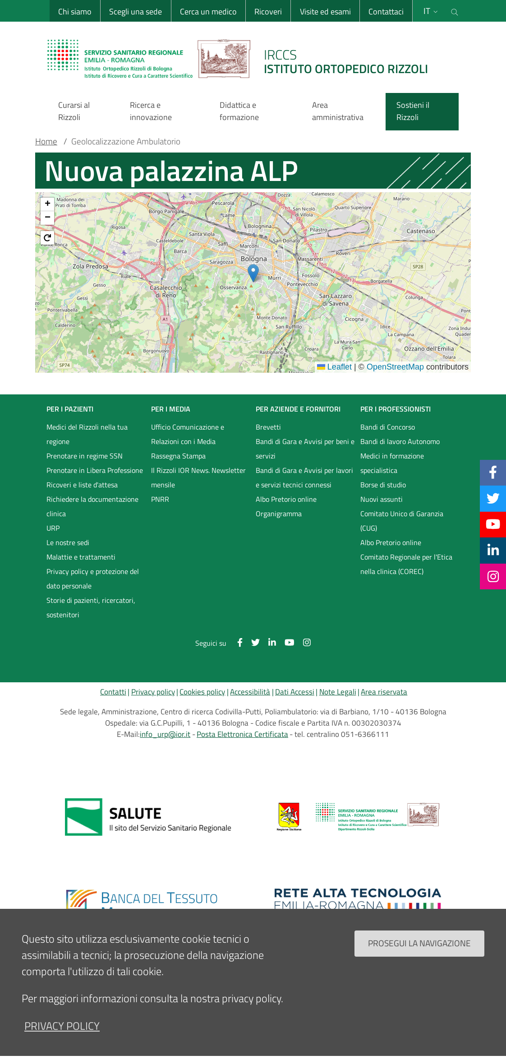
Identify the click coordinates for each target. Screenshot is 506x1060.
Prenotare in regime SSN (84, 455)
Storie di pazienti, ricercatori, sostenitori (90, 607)
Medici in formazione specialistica (392, 463)
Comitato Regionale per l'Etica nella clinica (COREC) (406, 564)
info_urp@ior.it (165, 734)
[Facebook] (493, 472)
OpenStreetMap (395, 366)
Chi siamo (74, 11)
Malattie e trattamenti (80, 556)
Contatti (113, 692)
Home (46, 141)
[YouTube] (493, 524)
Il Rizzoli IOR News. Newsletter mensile (198, 477)
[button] (253, 273)
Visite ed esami (324, 11)
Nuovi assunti (381, 499)
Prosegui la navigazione (419, 942)
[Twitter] (493, 498)
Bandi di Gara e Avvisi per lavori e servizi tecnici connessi (304, 477)
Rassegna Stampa (178, 455)
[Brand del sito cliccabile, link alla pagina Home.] (243, 58)
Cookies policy (202, 692)
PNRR (160, 499)
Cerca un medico (207, 11)
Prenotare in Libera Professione (94, 470)
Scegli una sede (135, 11)
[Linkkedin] (493, 550)
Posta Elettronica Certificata (242, 734)
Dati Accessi (294, 692)
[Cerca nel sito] (455, 11)
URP (53, 528)
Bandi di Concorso (387, 426)
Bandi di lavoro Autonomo (400, 441)
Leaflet (334, 366)
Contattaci (385, 11)
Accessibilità (250, 692)
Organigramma (279, 513)
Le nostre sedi (67, 542)
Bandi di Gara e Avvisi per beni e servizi (305, 448)
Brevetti (268, 426)
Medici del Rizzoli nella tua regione (87, 434)
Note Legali (337, 692)
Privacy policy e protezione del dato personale (92, 578)
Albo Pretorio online (286, 499)
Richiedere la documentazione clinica (92, 506)
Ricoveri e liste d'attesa (82, 484)
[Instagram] (493, 576)
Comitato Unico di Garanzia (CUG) (401, 520)
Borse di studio (383, 484)
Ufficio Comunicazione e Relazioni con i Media (187, 434)
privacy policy (62, 1026)
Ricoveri (267, 11)
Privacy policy (153, 692)
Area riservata (384, 692)
